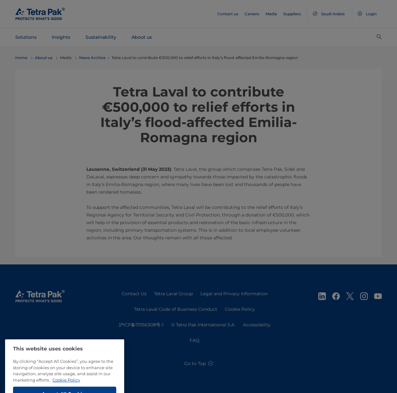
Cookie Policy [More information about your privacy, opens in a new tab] (66, 387)
